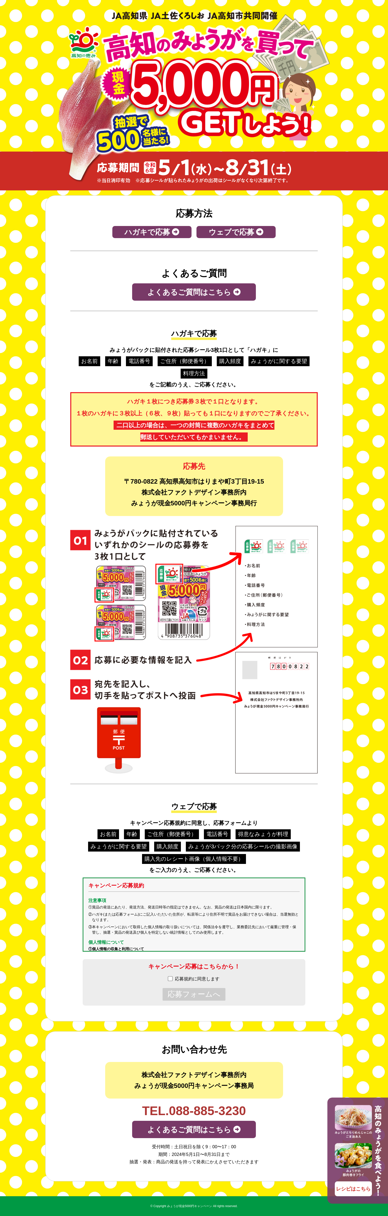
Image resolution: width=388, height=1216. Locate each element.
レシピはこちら (353, 1189)
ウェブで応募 (236, 232)
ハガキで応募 (151, 232)
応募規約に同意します (197, 978)
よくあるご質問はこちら (194, 292)
